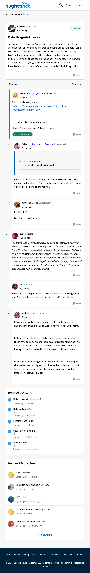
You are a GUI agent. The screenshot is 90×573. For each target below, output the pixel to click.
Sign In (79, 5)
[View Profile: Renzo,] (11, 512)
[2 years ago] (21, 526)
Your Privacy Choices (74, 554)
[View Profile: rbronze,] (11, 475)
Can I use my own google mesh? (32, 484)
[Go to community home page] (18, 5)
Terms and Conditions (16, 554)
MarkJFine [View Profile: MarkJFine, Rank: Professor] (26, 313)
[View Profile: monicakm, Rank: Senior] (17, 205)
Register (69, 5)
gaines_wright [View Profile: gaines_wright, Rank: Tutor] (26, 233)
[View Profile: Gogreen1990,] (11, 524)
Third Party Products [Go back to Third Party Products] (17, 14)
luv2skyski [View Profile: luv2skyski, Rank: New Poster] (31, 436)
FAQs (33, 554)
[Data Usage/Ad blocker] (25, 97)
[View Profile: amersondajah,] (11, 499)
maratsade (27, 161)
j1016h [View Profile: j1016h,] (31, 489)
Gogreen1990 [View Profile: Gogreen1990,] (35, 525)
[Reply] (77, 75)
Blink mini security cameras (30, 521)
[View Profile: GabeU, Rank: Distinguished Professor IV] (17, 146)
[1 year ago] (21, 489)
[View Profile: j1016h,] (11, 487)
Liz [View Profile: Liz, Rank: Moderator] (20, 284)
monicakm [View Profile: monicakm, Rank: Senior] (26, 202)
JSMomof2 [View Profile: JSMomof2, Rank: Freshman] (31, 403)
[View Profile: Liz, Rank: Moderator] (15, 286)
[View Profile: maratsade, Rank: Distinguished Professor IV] (15, 95)
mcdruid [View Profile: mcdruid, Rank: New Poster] (21, 26)
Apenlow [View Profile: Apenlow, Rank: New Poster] (30, 415)
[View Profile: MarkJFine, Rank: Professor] (17, 315)
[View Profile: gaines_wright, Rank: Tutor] (15, 236)
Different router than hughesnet (33, 509)
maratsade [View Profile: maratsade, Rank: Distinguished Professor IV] (25, 93)
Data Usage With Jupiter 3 (27, 399)
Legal (42, 554)
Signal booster (23, 472)
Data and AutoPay (22, 409)
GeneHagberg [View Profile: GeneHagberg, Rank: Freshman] (33, 448)
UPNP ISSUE (22, 497)
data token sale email (24, 430)
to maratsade (60, 144)
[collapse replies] (7, 94)
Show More (45, 534)
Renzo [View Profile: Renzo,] (31, 513)
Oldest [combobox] (76, 84)
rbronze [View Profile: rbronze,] (35, 476)
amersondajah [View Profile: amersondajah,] (34, 501)
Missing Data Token (23, 420)
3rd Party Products (58, 297)
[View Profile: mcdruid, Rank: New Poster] (12, 28)
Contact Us (55, 554)
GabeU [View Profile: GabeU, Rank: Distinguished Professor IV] (25, 144)
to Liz (45, 313)
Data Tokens (20, 442)
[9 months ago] (22, 477)
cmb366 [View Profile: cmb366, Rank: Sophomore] (30, 425)
